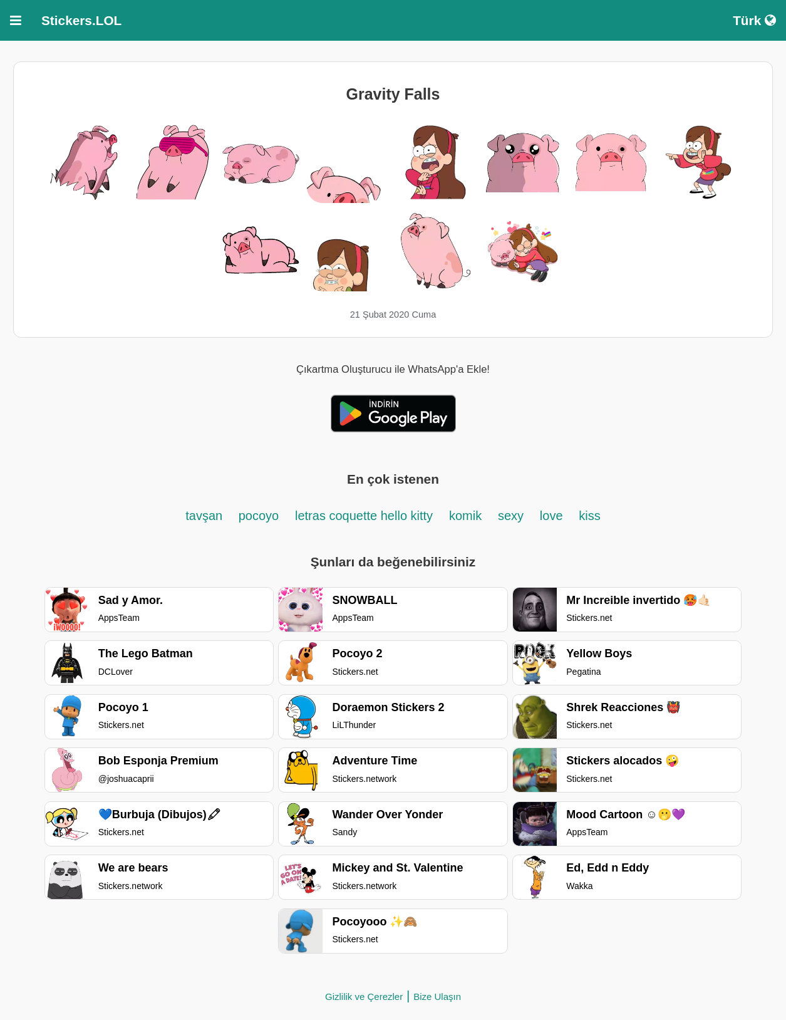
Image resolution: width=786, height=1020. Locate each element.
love (551, 516)
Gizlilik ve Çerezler (364, 996)
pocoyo (259, 516)
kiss (589, 516)
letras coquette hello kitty (364, 516)
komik (465, 516)
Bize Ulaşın (437, 996)
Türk (754, 20)
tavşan (205, 516)
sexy (511, 516)
